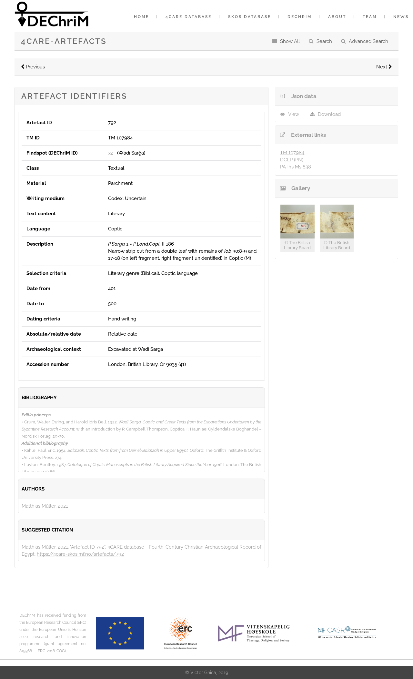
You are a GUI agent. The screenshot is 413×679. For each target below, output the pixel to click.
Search (324, 41)
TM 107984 (292, 153)
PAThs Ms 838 (295, 167)
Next (384, 67)
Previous (33, 67)
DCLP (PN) (291, 160)
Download (329, 114)
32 (110, 153)
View (293, 114)
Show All (290, 41)
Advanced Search (368, 41)
